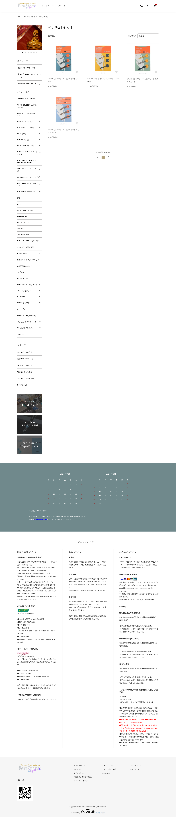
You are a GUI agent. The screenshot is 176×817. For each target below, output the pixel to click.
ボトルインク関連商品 (25, 378)
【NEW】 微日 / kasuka (26, 99)
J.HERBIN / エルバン (25, 266)
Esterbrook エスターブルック (28, 260)
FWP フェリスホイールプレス (26, 114)
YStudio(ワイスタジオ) (25, 328)
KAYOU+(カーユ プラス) (26, 278)
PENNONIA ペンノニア (26, 146)
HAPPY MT (21, 297)
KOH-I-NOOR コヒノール (27, 285)
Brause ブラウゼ (29, 17)
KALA (19, 204)
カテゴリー (46, 5)
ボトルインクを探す (24, 352)
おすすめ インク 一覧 (25, 359)
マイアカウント (135, 765)
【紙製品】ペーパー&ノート (27, 85)
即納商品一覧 (22, 254)
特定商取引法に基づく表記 (83, 777)
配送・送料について (81, 765)
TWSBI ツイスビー (24, 291)
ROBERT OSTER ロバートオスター (27, 153)
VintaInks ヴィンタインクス (26, 170)
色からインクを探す (24, 365)
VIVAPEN (20, 334)
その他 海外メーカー (25, 210)
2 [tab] (25, 52)
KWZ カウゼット (23, 134)
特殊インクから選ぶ (24, 372)
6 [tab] (36, 52)
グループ (61, 5)
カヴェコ (20, 272)
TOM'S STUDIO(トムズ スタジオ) (27, 106)
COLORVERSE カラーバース (26, 184)
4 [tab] (31, 52)
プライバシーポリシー (81, 781)
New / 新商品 (22, 385)
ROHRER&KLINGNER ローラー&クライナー (26, 161)
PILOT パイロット (24, 222)
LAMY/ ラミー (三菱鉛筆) (26, 315)
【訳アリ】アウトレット (26, 68)
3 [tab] (28, 52)
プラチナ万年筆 (23, 234)
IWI (18, 198)
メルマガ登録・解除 (109, 769)
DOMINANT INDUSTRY (26, 192)
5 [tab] (34, 52)
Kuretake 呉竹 (22, 216)
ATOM (108, 773)
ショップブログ (107, 765)
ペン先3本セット (44, 17)
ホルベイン (21, 309)
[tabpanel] (29, 37)
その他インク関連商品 (25, 247)
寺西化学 (20, 228)
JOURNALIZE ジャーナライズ (28, 177)
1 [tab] (22, 52)
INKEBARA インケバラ (25, 128)
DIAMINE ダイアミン (25, 122)
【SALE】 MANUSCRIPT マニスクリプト (29, 75)
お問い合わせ (135, 769)
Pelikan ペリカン (23, 140)
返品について (78, 769)
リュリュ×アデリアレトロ (26, 322)
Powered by (88, 811)
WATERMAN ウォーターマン (28, 241)
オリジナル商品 (23, 92)
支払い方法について (81, 773)
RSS (103, 773)
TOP (18, 17)
